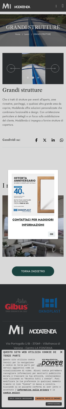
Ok (51, 234)
